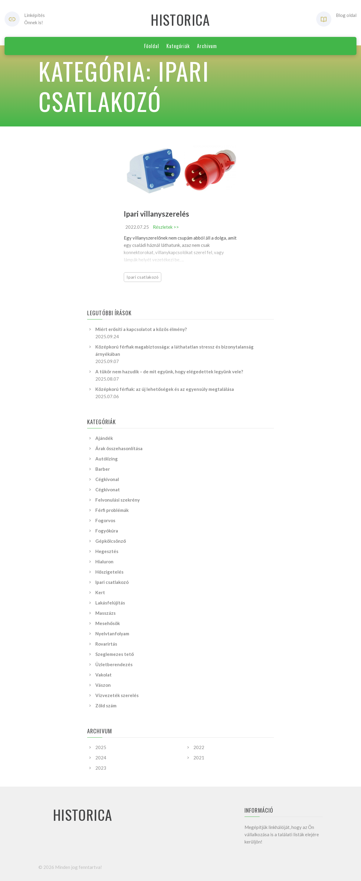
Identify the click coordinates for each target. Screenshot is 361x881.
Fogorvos (105, 520)
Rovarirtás (106, 644)
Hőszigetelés (109, 572)
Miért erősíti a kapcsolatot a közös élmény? (141, 329)
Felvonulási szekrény (117, 500)
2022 (198, 747)
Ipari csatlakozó (142, 277)
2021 (198, 757)
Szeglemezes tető (114, 654)
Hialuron (104, 561)
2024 (100, 757)
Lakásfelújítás (110, 602)
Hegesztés (106, 551)
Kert (100, 592)
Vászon (103, 685)
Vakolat (103, 674)
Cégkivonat (107, 489)
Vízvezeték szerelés (117, 695)
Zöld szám (106, 705)
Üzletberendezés (114, 664)
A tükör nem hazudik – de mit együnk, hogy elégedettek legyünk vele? (169, 371)
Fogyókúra (106, 530)
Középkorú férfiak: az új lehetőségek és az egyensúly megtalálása (164, 389)
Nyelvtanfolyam (112, 633)
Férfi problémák (112, 510)
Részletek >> (166, 227)
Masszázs (105, 613)
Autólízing (106, 458)
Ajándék (104, 438)
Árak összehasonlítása (119, 448)
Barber (102, 469)
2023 (100, 768)
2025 (100, 747)
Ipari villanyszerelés (156, 213)
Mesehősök (107, 623)
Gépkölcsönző (110, 541)
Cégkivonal (107, 479)
